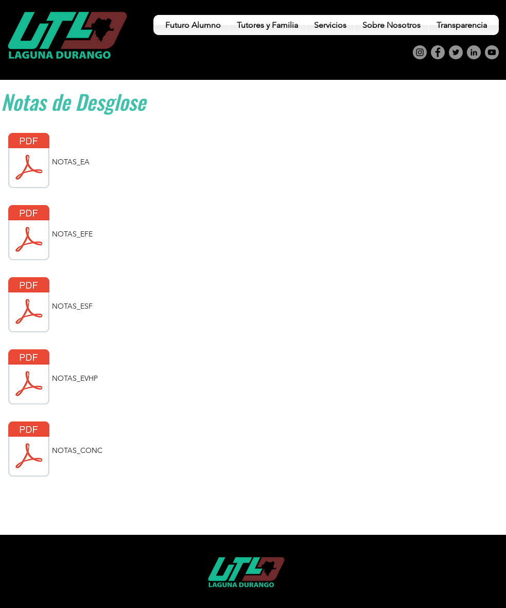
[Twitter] (456, 52)
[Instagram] (420, 52)
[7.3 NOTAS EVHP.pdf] (29, 378)
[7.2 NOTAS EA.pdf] (29, 162)
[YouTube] (492, 52)
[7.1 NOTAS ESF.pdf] (29, 306)
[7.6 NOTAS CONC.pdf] (29, 450)
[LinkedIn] (474, 52)
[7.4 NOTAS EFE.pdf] (29, 234)
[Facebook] (438, 52)
